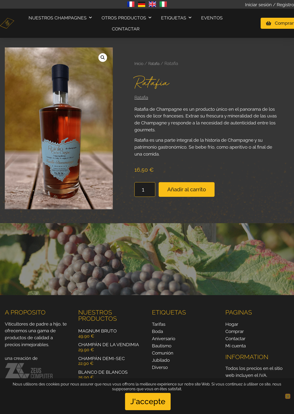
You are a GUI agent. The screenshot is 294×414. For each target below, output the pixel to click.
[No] (287, 396)
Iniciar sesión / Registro (269, 4)
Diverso (160, 367)
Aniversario (163, 338)
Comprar (234, 331)
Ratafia (153, 63)
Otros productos (126, 18)
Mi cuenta (235, 345)
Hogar (231, 324)
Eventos (212, 17)
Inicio (138, 63)
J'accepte (148, 401)
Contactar (125, 28)
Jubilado (161, 360)
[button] (102, 57)
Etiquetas (176, 18)
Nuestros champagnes (60, 18)
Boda (157, 331)
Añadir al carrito (186, 189)
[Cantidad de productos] (144, 189)
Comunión (162, 353)
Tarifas (158, 324)
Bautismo (161, 345)
